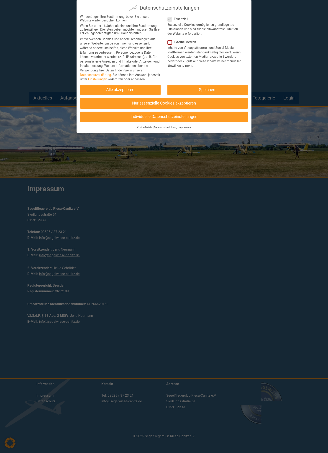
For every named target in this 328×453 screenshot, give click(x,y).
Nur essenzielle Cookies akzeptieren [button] (164, 102)
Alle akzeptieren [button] (120, 89)
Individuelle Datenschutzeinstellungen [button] (164, 116)
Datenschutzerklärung (95, 74)
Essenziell (179, 18)
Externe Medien (183, 41)
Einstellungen (97, 78)
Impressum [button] (185, 126)
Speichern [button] (207, 89)
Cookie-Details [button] (144, 126)
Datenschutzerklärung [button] (165, 126)
